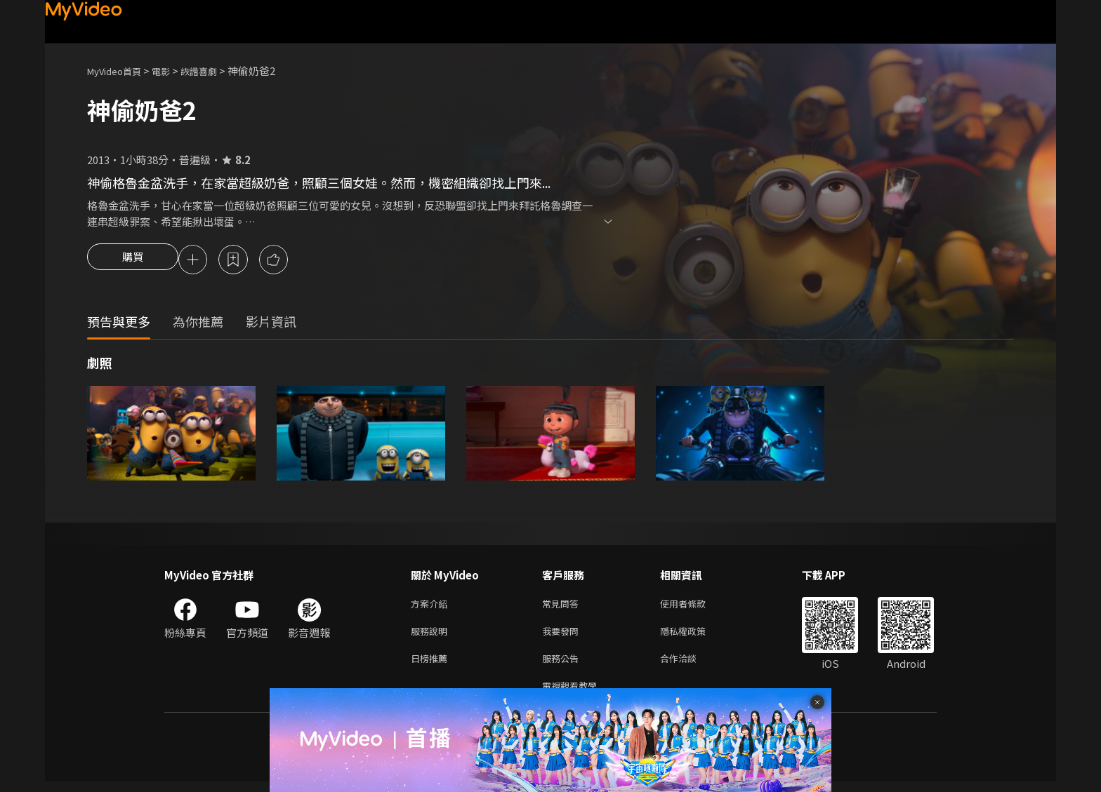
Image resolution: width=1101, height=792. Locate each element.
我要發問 (563, 636)
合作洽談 (689, 665)
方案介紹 (432, 606)
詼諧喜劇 (214, 70)
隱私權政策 (694, 636)
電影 (172, 70)
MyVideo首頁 (119, 70)
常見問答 (563, 606)
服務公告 (563, 665)
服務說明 (432, 636)
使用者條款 (694, 606)
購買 (132, 261)
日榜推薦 (432, 665)
